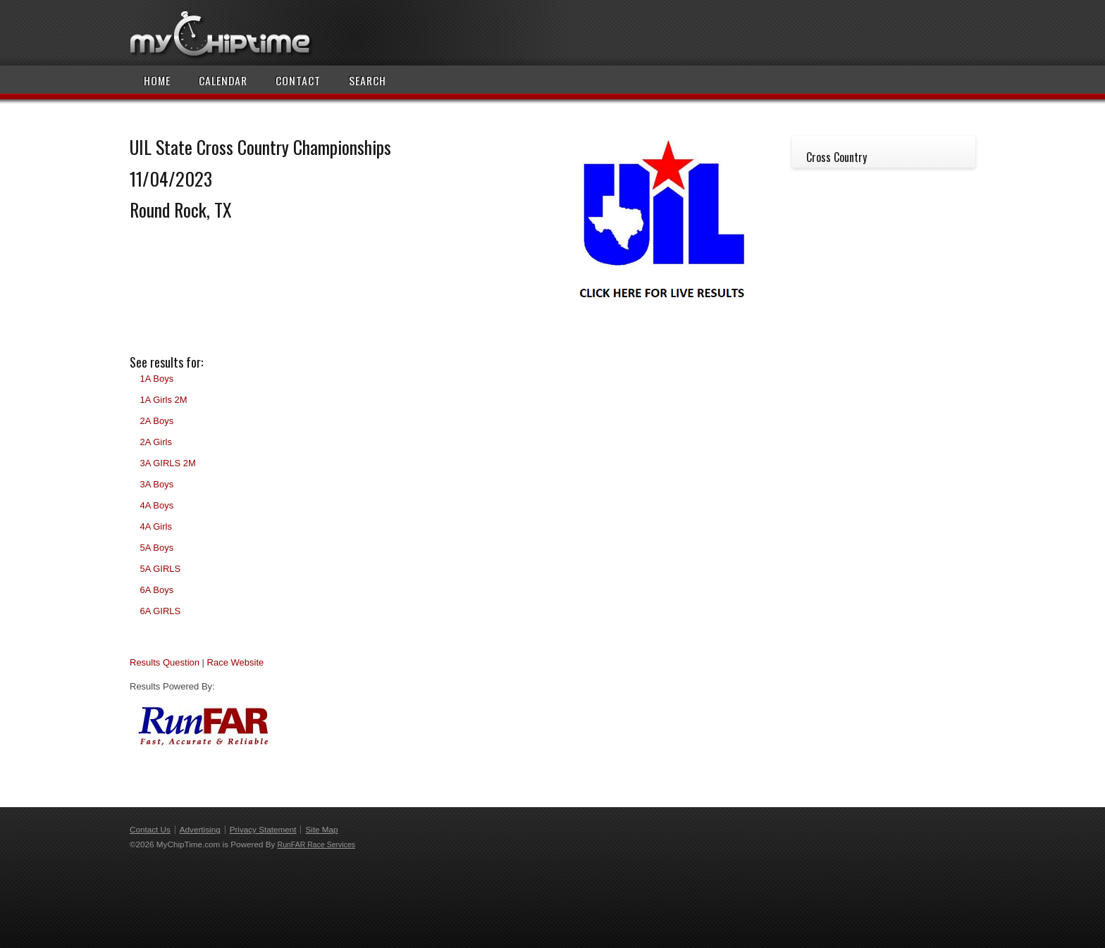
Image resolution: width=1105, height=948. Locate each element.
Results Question (164, 662)
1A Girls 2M (163, 399)
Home (157, 80)
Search (367, 80)
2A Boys (156, 421)
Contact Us (150, 829)
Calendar (223, 80)
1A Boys (156, 378)
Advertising (200, 829)
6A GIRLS (160, 611)
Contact (298, 80)
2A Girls (156, 442)
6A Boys (156, 590)
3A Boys (156, 484)
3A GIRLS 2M (167, 463)
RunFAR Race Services (316, 844)
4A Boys (156, 505)
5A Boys (156, 547)
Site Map (321, 829)
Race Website (235, 662)
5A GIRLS (160, 568)
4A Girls (156, 526)
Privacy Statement (263, 829)
